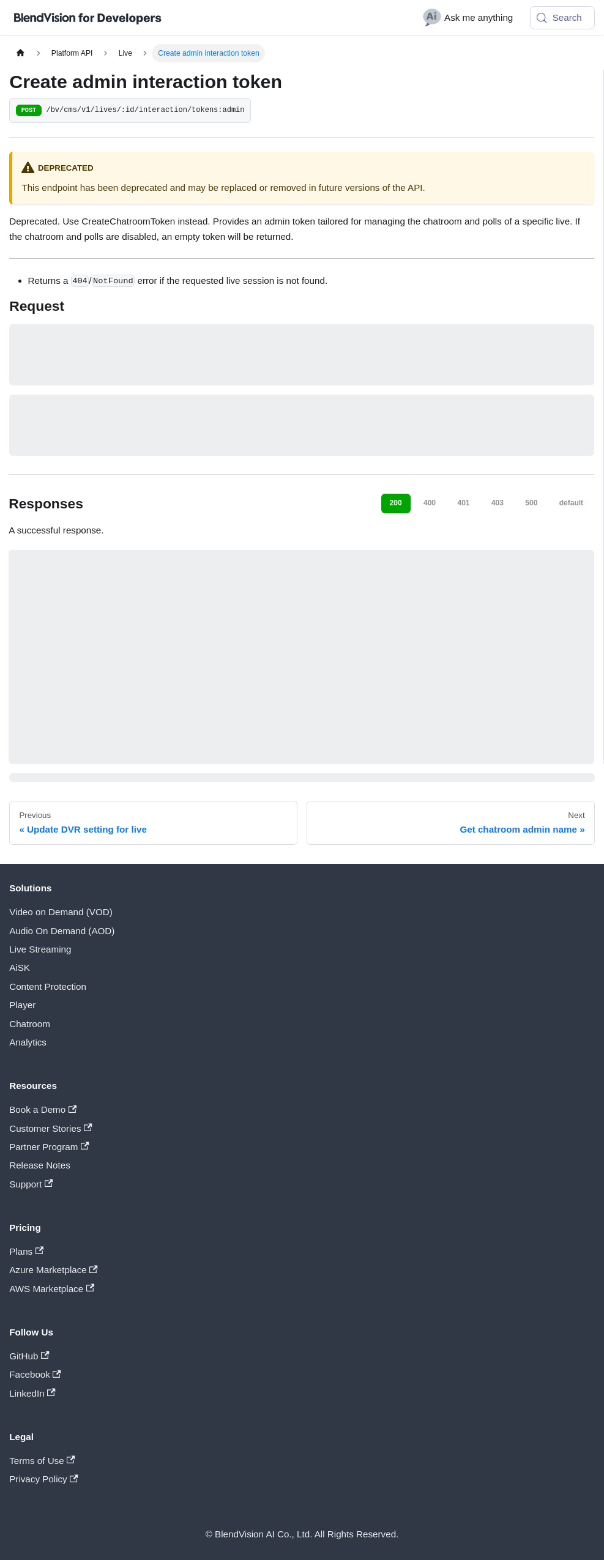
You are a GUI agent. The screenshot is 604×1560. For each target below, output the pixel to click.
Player (22, 1005)
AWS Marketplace (51, 1288)
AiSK (19, 967)
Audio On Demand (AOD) (61, 931)
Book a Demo (42, 1109)
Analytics (28, 1042)
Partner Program (49, 1147)
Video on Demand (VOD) (61, 912)
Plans (26, 1251)
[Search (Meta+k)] (562, 17)
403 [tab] (497, 503)
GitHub (29, 1356)
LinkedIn (32, 1393)
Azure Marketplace (53, 1270)
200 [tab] (396, 503)
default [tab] (571, 503)
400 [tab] (429, 503)
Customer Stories (50, 1128)
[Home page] (20, 53)
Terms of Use (42, 1460)
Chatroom (29, 1024)
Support (31, 1184)
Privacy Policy (43, 1479)
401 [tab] (463, 503)
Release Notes (39, 1165)
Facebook (35, 1374)
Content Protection (47, 986)
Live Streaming (40, 949)
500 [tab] (531, 503)
